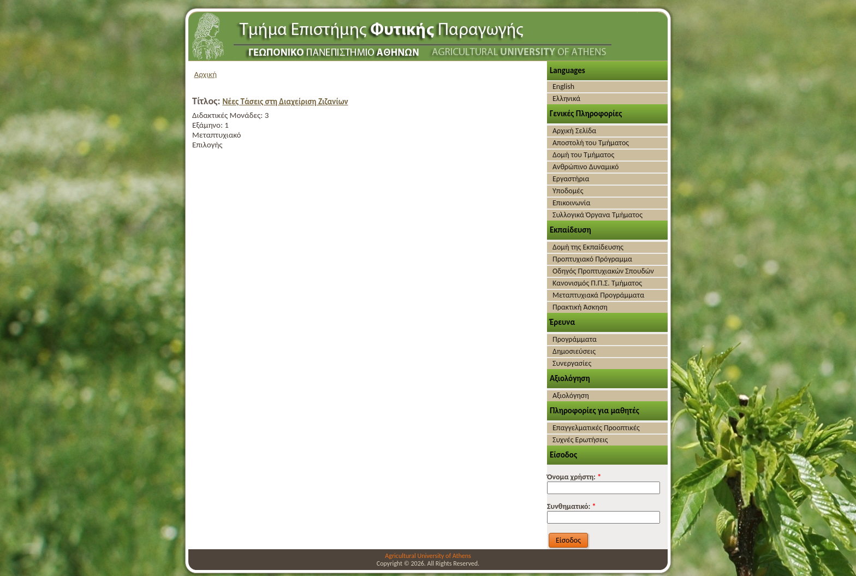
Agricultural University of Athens (428, 556)
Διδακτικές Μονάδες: (228, 115)
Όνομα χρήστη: (574, 477)
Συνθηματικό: (571, 506)
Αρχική (205, 74)
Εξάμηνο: (208, 125)
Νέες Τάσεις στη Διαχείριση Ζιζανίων (285, 101)
